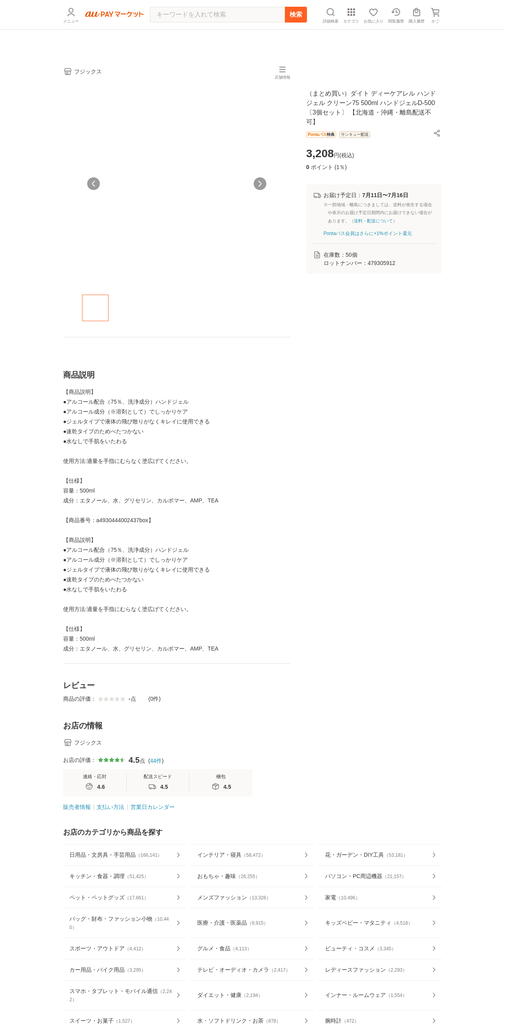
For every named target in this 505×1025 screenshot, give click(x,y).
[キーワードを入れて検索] (217, 33)
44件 (156, 761)
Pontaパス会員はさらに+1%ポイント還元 (368, 233)
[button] (437, 133)
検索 (296, 33)
